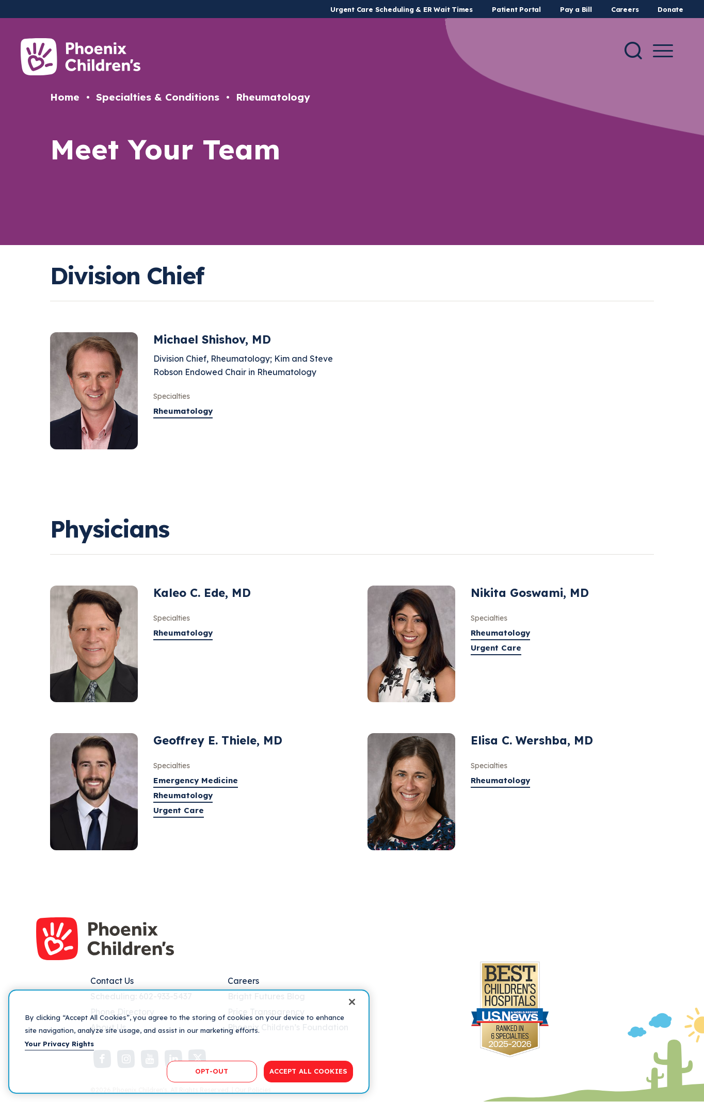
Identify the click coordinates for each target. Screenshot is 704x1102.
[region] (189, 1042)
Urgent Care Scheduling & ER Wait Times (401, 9)
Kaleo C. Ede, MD (202, 593)
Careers (624, 9)
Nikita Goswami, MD (530, 593)
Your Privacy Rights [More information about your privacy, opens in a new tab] (59, 1044)
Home (64, 97)
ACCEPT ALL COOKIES (308, 1071)
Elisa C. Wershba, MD (532, 740)
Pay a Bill (576, 9)
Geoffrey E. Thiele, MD (217, 740)
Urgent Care (496, 648)
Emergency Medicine (195, 780)
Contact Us (112, 981)
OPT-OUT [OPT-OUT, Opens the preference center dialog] (211, 1071)
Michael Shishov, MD (212, 339)
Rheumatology (273, 97)
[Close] (352, 1002)
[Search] (633, 50)
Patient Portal (516, 9)
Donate (670, 9)
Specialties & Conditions (157, 97)
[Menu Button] (663, 50)
